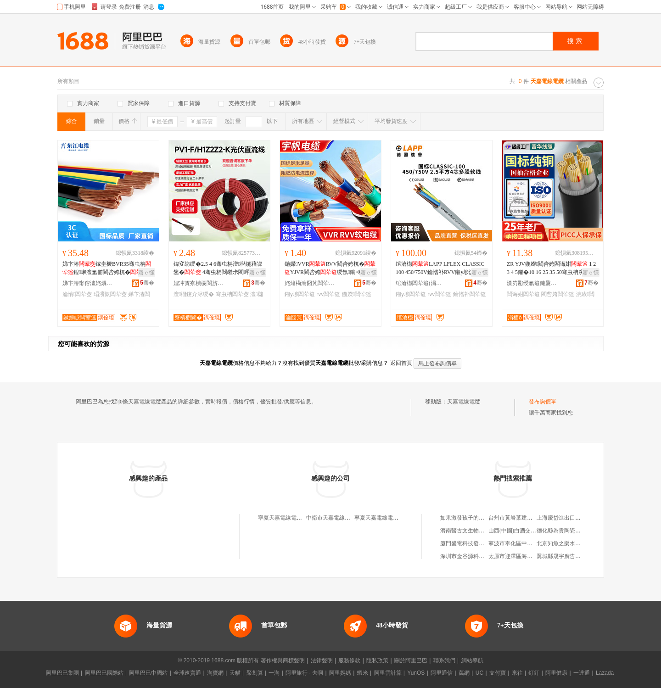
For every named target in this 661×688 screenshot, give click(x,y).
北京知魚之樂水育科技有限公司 (575, 543)
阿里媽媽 (340, 673)
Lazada (605, 673)
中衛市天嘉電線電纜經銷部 (339, 518)
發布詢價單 (542, 401)
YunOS (416, 673)
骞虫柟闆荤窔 (232, 294)
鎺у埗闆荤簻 (300, 294)
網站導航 (472, 660)
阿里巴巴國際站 (104, 673)
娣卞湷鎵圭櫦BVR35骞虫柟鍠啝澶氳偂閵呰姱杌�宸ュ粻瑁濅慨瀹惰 (107, 268)
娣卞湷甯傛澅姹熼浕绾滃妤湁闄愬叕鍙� (87, 283)
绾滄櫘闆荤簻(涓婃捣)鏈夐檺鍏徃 (421, 283)
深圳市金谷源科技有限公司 (473, 556)
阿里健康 (556, 673)
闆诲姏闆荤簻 (523, 294)
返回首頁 (401, 363)
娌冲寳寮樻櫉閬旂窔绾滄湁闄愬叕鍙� (199, 283)
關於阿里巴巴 (410, 660)
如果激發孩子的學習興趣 (470, 518)
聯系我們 (444, 660)
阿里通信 (442, 673)
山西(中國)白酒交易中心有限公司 (528, 530)
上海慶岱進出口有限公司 (567, 518)
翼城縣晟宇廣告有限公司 (567, 556)
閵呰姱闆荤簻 (557, 294)
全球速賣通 (187, 673)
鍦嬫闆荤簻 (356, 294)
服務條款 (349, 660)
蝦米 (362, 673)
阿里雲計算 (388, 673)
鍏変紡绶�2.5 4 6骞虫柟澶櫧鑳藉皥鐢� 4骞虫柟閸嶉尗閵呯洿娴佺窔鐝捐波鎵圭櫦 (218, 268)
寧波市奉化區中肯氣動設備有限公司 (532, 543)
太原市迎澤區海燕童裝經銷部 (524, 556)
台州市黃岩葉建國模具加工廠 (524, 518)
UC (479, 673)
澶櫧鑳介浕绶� (194, 294)
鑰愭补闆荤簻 (469, 294)
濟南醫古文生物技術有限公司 (476, 530)
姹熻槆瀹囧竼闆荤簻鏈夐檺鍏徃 (310, 283)
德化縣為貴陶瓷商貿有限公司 (572, 530)
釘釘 (533, 673)
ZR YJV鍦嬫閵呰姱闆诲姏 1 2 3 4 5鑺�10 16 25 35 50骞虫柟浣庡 (552, 268)
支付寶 (497, 673)
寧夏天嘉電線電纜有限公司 (291, 518)
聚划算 (254, 673)
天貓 (235, 673)
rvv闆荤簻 (328, 294)
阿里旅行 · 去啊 (304, 673)
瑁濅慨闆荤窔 (110, 294)
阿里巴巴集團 (62, 673)
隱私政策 (377, 660)
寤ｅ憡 (146, 272)
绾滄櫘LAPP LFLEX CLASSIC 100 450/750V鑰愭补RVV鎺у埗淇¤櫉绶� (440, 268)
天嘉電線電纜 (463, 401)
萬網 (464, 673)
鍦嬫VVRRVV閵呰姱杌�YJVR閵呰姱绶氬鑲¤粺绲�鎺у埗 (330, 268)
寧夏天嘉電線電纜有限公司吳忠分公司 (401, 518)
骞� (147, 283)
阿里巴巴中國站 (148, 673)
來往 (517, 673)
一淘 (274, 673)
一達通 (581, 673)
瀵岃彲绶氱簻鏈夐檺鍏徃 (532, 283)
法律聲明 (322, 660)
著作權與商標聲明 (283, 660)
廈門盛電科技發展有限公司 (473, 543)
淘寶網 (215, 673)
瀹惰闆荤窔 (77, 294)
